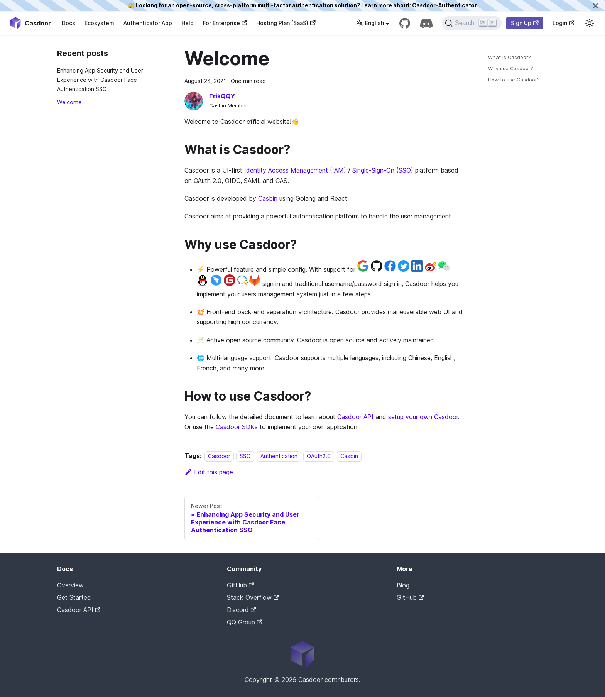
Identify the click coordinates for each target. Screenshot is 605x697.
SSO (245, 456)
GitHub (240, 585)
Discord (241, 610)
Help (187, 23)
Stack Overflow (253, 597)
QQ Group (244, 622)
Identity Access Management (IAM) (295, 170)
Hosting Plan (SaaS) (285, 23)
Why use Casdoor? (510, 68)
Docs (68, 23)
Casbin (267, 198)
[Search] (472, 23)
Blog (403, 585)
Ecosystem (99, 23)
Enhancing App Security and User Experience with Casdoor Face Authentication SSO (100, 79)
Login (563, 23)
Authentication (278, 456)
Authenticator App (147, 23)
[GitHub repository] (405, 23)
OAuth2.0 (319, 456)
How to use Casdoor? (514, 80)
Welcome (69, 102)
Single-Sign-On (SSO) (382, 170)
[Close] (595, 5)
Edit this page (208, 472)
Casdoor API (355, 417)
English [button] (369, 23)
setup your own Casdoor (423, 417)
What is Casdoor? (509, 57)
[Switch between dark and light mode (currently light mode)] (589, 23)
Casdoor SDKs (237, 427)
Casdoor (219, 456)
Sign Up (524, 23)
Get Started (74, 597)
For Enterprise (225, 23)
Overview (70, 585)
